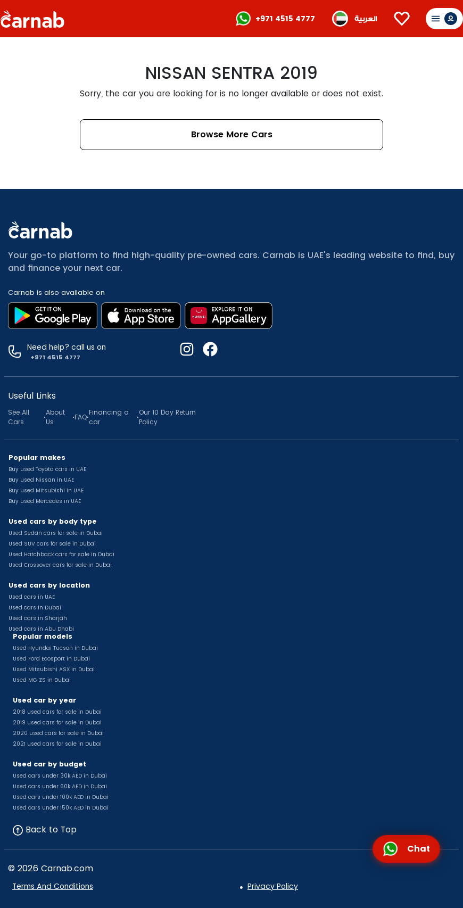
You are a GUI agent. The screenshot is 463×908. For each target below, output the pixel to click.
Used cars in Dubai (35, 608)
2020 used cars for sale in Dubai (58, 733)
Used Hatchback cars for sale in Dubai (61, 554)
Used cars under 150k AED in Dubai (61, 808)
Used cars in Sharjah (38, 618)
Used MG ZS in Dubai (42, 680)
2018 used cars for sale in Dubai (57, 712)
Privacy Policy (272, 886)
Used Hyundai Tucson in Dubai (55, 648)
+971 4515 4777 (285, 18)
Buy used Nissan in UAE (41, 480)
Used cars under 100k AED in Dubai (61, 797)
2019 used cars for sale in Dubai (57, 723)
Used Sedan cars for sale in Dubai (56, 533)
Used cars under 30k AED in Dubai (60, 776)
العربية (365, 19)
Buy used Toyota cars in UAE (47, 469)
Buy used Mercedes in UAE (45, 501)
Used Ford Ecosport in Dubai (51, 659)
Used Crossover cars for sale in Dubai (60, 565)
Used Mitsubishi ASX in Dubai (54, 669)
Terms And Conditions (52, 886)
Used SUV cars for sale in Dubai (52, 544)
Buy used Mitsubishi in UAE (46, 490)
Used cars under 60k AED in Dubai (60, 786)
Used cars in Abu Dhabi (41, 629)
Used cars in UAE (32, 597)
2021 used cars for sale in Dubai (57, 744)
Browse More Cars (231, 134)
